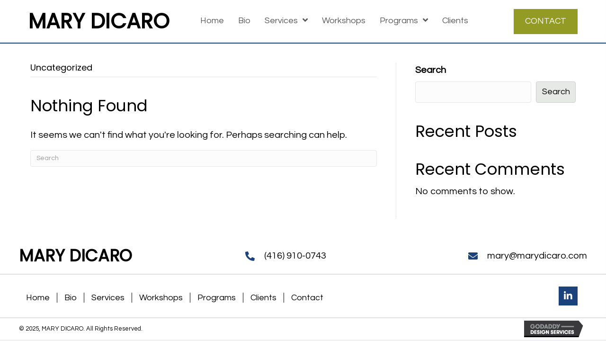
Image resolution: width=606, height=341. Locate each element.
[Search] (203, 158)
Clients (263, 297)
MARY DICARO (98, 21)
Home (38, 297)
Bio (70, 297)
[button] (568, 296)
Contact (307, 297)
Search (430, 70)
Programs (216, 297)
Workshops (161, 297)
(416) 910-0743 (295, 255)
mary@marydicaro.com (537, 255)
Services (108, 297)
